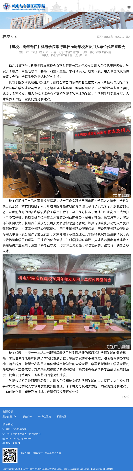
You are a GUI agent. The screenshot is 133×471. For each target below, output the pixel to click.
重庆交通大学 (9, 416)
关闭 (126, 397)
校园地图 (61, 416)
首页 (99, 36)
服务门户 (27, 416)
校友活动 (119, 36)
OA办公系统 (44, 416)
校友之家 (108, 36)
